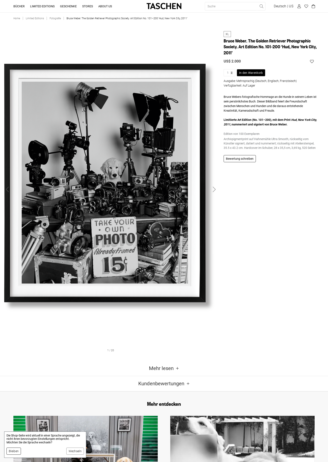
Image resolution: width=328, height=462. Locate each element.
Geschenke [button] (68, 6)
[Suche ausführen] (261, 6)
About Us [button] (105, 6)
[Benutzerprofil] (298, 6)
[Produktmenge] (229, 72)
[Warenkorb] (313, 6)
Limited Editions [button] (42, 6)
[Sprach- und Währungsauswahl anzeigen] (283, 6)
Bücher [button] (19, 6)
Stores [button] (87, 6)
